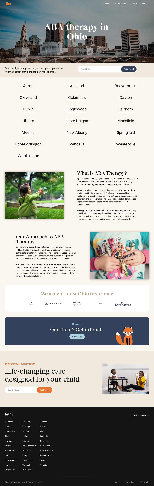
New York (26, 450)
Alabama (26, 421)
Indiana (25, 436)
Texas (42, 460)
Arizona (43, 421)
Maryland (9, 421)
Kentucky (44, 436)
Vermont (26, 465)
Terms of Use (130, 482)
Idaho (42, 431)
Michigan (9, 441)
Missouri (26, 441)
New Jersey (45, 445)
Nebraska (44, 441)
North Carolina (46, 450)
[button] (134, 3)
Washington (10, 470)
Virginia (43, 465)
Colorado (44, 426)
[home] (9, 3)
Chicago (26, 426)
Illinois (7, 436)
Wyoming (26, 470)
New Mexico (10, 450)
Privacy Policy (144, 482)
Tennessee (27, 460)
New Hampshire (29, 445)
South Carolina (11, 460)
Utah (7, 465)
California (9, 426)
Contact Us (77, 336)
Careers (117, 482)
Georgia (25, 431)
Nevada (8, 445)
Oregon (25, 455)
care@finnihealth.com (139, 415)
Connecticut (10, 431)
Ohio (7, 455)
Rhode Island (45, 455)
